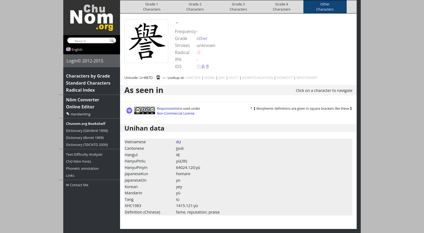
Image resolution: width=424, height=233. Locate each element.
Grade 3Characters (238, 7)
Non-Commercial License (175, 113)
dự (178, 141)
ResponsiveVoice (169, 108)
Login (72, 61)
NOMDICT (285, 77)
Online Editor (80, 107)
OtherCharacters (325, 7)
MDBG (209, 77)
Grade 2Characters (195, 7)
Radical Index (80, 90)
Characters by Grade (88, 76)
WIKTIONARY (307, 77)
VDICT (234, 77)
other (202, 38)
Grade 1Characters (152, 7)
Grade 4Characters (281, 7)
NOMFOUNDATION (257, 77)
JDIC (222, 77)
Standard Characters (88, 83)
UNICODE (193, 77)
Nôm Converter (82, 100)
